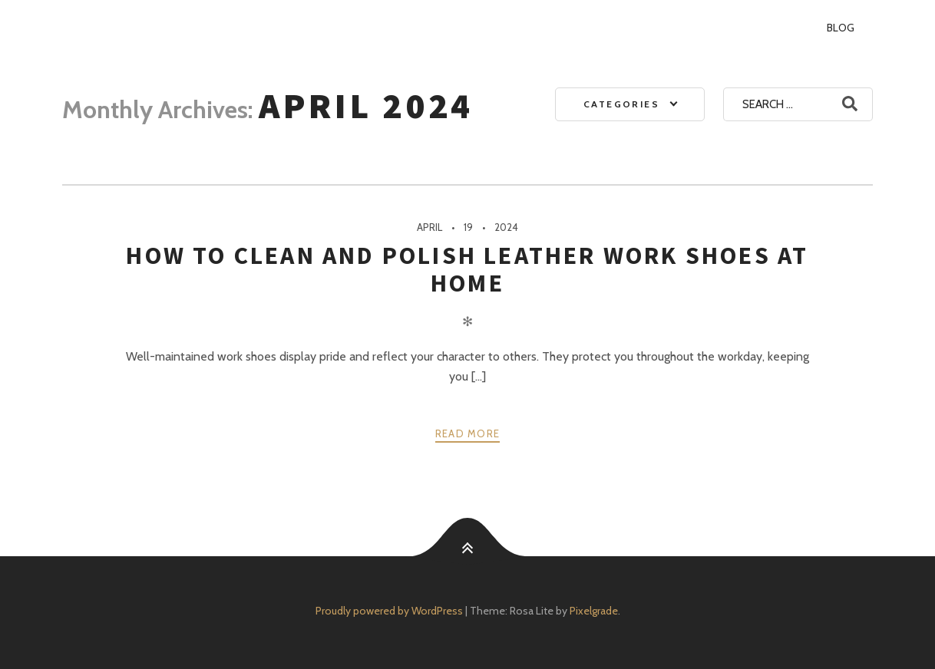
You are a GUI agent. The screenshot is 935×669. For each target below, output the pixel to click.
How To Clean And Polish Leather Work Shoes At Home (467, 269)
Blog (840, 28)
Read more (468, 433)
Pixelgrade (594, 611)
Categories (621, 104)
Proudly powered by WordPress (389, 611)
